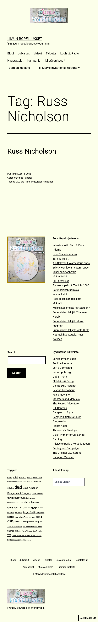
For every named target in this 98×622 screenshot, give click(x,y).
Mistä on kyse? (55, 60)
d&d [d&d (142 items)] (18, 487)
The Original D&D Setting (67, 452)
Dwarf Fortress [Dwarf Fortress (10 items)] (37, 494)
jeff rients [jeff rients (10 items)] (18, 513)
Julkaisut (24, 53)
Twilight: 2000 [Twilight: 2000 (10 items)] (29, 535)
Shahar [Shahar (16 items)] (10, 531)
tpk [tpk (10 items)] (34, 531)
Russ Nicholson (31, 151)
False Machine (61, 394)
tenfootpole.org (62, 372)
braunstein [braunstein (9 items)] (26, 482)
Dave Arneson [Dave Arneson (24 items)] (30, 487)
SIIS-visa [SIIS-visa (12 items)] (18, 531)
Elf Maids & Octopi (63, 381)
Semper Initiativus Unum (67, 416)
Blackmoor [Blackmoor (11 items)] (11, 482)
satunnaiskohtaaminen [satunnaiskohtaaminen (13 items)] (32, 526)
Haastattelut (15, 60)
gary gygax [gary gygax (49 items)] (15, 507)
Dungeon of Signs (63, 412)
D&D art (20, 181)
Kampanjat (34, 60)
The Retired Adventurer (66, 403)
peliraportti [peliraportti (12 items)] (27, 522)
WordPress (37, 607)
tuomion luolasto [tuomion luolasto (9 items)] (18, 535)
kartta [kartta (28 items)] (10, 516)
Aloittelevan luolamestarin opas (71, 263)
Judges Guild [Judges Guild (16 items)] (29, 512)
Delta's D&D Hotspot (64, 385)
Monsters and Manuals (66, 399)
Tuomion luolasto (18, 68)
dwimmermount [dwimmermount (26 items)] (16, 497)
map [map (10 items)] (16, 517)
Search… (12, 352)
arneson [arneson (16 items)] (22, 477)
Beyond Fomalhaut (64, 390)
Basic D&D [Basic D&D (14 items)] (37, 477)
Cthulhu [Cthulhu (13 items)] (10, 488)
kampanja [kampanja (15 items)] (40, 512)
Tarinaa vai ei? (61, 258)
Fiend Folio (30, 181)
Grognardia (59, 421)
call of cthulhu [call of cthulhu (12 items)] (36, 482)
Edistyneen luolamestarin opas (71, 267)
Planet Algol (60, 425)
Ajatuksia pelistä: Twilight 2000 (71, 285)
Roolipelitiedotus (62, 363)
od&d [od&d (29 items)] (39, 516)
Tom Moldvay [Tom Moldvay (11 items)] (27, 531)
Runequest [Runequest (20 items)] (37, 521)
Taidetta (51, 53)
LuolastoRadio (69, 53)
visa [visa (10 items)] (29, 540)
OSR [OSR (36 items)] (10, 521)
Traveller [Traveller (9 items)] (39, 531)
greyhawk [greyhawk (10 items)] (27, 508)
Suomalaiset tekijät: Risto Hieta (71, 330)
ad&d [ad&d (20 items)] (15, 477)
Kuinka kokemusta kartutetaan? (71, 307)
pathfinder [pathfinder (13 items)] (17, 522)
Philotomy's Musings (65, 430)
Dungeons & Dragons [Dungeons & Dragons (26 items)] (19, 493)
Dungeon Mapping (63, 457)
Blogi (10, 53)
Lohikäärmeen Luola (64, 358)
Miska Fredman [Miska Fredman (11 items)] (25, 517)
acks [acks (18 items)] (9, 477)
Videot (37, 53)
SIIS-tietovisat (61, 281)
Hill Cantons (60, 408)
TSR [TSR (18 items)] (9, 535)
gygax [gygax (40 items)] (35, 507)
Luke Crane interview (65, 254)
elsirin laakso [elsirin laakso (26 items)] (31, 502)
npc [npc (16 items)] (33, 517)
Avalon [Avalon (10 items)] (29, 477)
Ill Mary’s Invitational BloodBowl (59, 68)
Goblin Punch (60, 376)
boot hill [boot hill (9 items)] (19, 482)
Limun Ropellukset (24, 39)
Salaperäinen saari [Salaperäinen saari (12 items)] (14, 526)
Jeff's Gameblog (62, 367)
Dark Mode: (88, 618)
